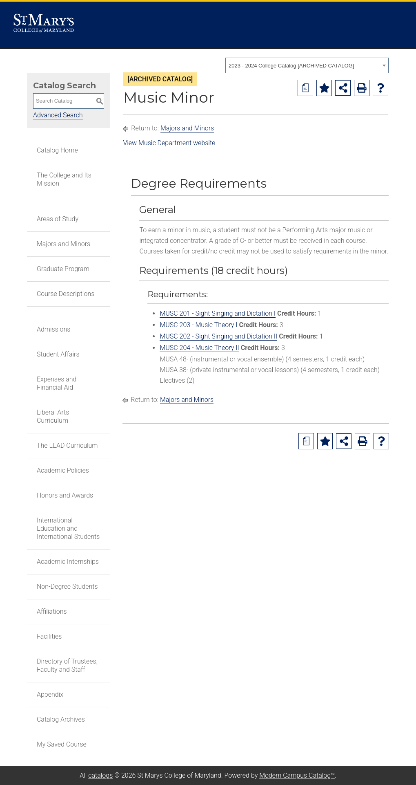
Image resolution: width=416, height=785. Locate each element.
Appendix (50, 694)
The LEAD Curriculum (67, 445)
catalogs (100, 775)
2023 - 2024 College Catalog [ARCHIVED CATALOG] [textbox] (291, 66)
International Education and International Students (68, 528)
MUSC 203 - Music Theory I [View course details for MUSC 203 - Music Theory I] (198, 325)
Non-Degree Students (67, 586)
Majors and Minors (63, 244)
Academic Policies (63, 470)
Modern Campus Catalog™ (297, 775)
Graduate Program (63, 269)
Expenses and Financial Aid (56, 383)
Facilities (49, 636)
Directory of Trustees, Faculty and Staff (67, 665)
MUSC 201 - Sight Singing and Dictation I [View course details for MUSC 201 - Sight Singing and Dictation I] (218, 313)
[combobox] (307, 65)
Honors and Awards (65, 495)
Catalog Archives (61, 719)
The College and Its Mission (64, 179)
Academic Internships (68, 561)
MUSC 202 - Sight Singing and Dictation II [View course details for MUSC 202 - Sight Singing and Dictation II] (218, 336)
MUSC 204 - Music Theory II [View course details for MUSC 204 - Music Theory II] (199, 348)
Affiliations (52, 611)
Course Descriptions (65, 294)
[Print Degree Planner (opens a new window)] (305, 88)
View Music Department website (169, 143)
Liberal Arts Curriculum (53, 416)
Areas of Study (57, 219)
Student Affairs (58, 354)
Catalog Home (57, 150)
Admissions (53, 329)
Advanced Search (58, 115)
